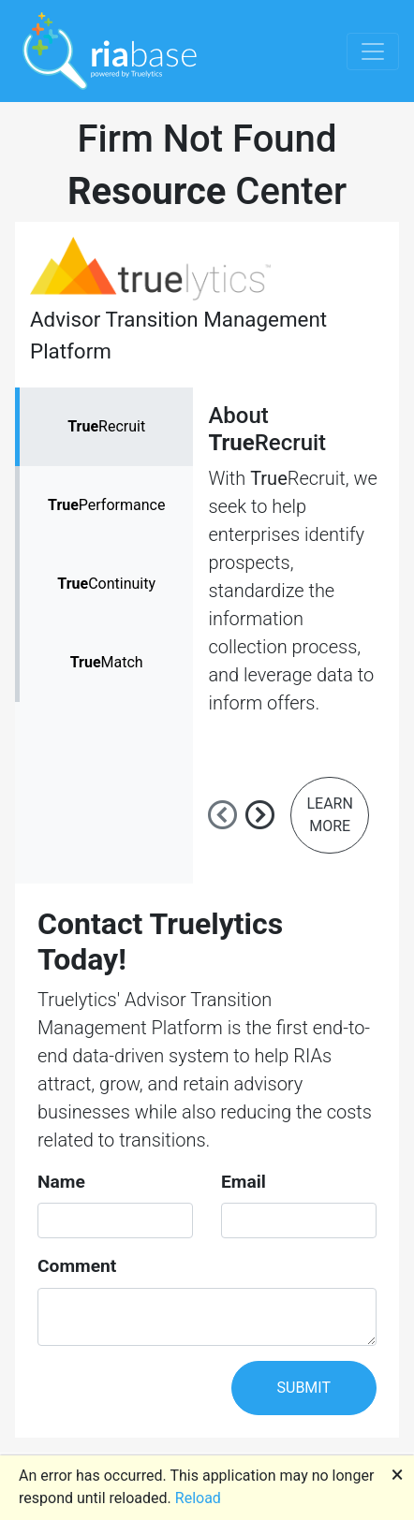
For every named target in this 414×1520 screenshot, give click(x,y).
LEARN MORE (329, 815)
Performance (106, 505)
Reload (198, 1498)
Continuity (106, 583)
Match (106, 662)
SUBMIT (304, 1387)
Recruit (106, 426)
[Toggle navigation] (373, 51)
